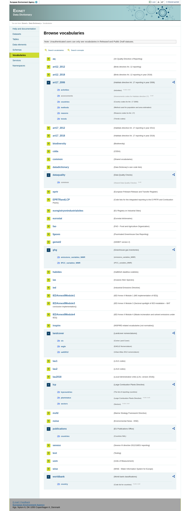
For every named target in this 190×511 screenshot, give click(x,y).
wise (55, 469)
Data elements (20, 44)
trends (64, 119)
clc (62, 341)
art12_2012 (59, 66)
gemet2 (57, 242)
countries (65, 102)
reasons (64, 113)
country (64, 484)
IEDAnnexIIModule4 (64, 314)
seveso (57, 445)
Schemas (17, 50)
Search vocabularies (56, 50)
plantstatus (66, 398)
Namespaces (19, 65)
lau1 (55, 361)
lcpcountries (66, 392)
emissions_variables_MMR (73, 257)
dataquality (59, 175)
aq (54, 59)
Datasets (17, 34)
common (58, 159)
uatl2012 (65, 352)
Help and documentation (24, 29)
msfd (55, 413)
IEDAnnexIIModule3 (64, 303)
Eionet (24, 23)
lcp (54, 384)
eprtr (55, 191)
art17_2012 (59, 128)
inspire (57, 325)
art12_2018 (59, 74)
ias (54, 280)
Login (154, 2)
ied (54, 287)
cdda (55, 151)
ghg (55, 250)
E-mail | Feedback (21, 502)
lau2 (55, 369)
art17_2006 (59, 82)
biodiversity (59, 143)
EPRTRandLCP (61, 199)
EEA (24, 2)
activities (65, 90)
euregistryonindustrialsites (68, 210)
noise (56, 421)
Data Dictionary (35, 23)
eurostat (57, 218)
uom (55, 461)
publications (60, 428)
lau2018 (57, 377)
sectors (64, 404)
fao (54, 226)
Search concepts (77, 50)
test (55, 453)
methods (65, 107)
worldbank (59, 476)
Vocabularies (19, 55)
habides (57, 272)
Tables (16, 39)
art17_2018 (59, 135)
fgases (56, 234)
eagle (63, 346)
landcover (58, 333)
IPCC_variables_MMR (70, 263)
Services (17, 60)
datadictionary (61, 167)
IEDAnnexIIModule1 (64, 295)
